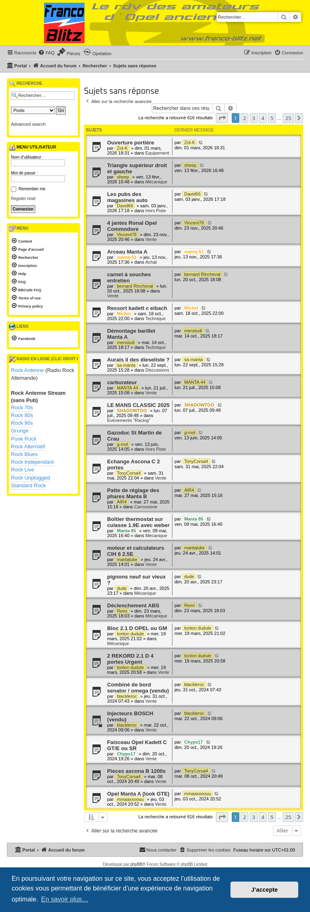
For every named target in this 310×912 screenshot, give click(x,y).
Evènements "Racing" (128, 420)
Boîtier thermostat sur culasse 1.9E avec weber (138, 522)
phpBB (136, 864)
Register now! (23, 198)
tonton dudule (130, 633)
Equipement (157, 153)
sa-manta (126, 365)
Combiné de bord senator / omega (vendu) (138, 688)
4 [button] (262, 118)
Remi (122, 611)
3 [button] (253, 118)
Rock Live (22, 470)
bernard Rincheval (135, 286)
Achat (151, 262)
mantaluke (127, 559)
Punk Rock (24, 439)
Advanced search (28, 124)
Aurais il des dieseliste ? (138, 360)
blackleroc (127, 696)
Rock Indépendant (32, 462)
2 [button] (244, 118)
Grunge (19, 431)
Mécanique (156, 181)
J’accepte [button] (264, 889)
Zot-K (122, 148)
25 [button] (288, 118)
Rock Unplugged (30, 478)
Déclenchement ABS (133, 605)
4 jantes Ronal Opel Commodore (132, 226)
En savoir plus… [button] (64, 899)
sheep (123, 176)
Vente (151, 239)
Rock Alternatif (28, 446)
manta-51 (126, 257)
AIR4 (122, 501)
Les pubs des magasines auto (127, 197)
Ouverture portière (130, 143)
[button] (222, 118)
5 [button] (272, 118)
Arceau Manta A (127, 252)
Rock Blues (24, 454)
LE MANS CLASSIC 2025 (138, 405)
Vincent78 (127, 234)
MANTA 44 (127, 387)
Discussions (157, 370)
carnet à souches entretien (129, 277)
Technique (155, 318)
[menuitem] (46, 53)
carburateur (122, 382)
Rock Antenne (27, 370)
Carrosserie (145, 506)
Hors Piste (155, 210)
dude (122, 588)
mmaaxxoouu (130, 799)
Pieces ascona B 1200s (136, 771)
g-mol (122, 444)
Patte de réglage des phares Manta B (133, 493)
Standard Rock (28, 485)
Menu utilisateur (32, 147)
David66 (125, 205)
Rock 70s (22, 407)
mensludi (126, 342)
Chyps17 (126, 753)
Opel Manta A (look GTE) (138, 794)
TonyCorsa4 (129, 473)
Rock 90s (22, 423)
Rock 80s (22, 415)
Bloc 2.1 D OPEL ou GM (137, 628)
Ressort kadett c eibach (137, 308)
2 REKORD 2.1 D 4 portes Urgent (130, 659)
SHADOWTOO (132, 410)
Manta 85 (126, 530)
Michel (124, 313)
